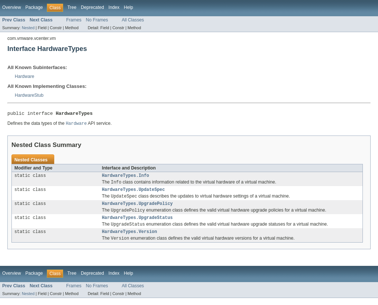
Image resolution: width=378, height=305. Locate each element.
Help (128, 7)
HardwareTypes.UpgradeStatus (137, 223)
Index (114, 7)
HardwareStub (29, 95)
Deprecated (92, 7)
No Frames (97, 20)
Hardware (24, 76)
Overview (11, 7)
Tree (71, 7)
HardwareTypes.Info (125, 178)
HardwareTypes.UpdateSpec (133, 193)
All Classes (133, 20)
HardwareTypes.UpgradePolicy (137, 208)
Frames (73, 20)
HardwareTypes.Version (129, 238)
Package (34, 7)
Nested (28, 27)
